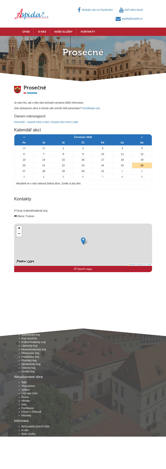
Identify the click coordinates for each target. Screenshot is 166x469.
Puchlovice (28, 408)
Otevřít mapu (83, 269)
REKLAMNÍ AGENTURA (35, 426)
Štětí (24, 382)
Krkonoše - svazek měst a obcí (31, 122)
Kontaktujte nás (91, 108)
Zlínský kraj (28, 371)
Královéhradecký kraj (34, 342)
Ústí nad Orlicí (30, 393)
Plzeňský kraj (29, 360)
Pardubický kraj (30, 356)
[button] (83, 241)
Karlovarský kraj (31, 334)
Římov (25, 397)
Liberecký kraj (29, 345)
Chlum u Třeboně (31, 411)
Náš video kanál (131, 9)
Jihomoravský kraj (32, 331)
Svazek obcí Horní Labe (64, 122)
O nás (42, 31)
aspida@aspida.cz (129, 18)
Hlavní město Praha (33, 323)
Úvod (26, 31)
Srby (24, 404)
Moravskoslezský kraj (34, 349)
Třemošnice (28, 386)
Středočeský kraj (31, 364)
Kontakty (88, 31)
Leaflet (132, 265)
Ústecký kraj (28, 367)
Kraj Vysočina (29, 338)
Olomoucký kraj (30, 353)
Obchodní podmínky (33, 441)
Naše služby (63, 31)
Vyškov (26, 389)
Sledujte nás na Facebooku (95, 9)
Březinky (26, 415)
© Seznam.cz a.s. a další (143, 265)
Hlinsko (26, 400)
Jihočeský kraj (30, 327)
